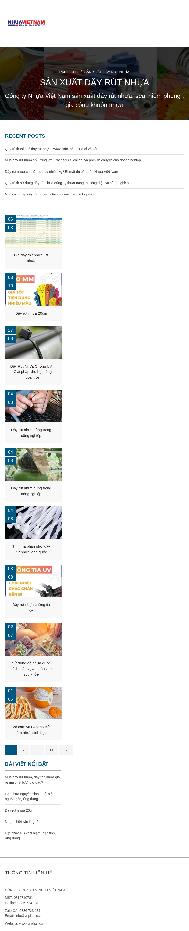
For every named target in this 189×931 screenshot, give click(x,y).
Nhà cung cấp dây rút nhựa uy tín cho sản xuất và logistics (49, 194)
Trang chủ (68, 72)
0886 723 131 (28, 903)
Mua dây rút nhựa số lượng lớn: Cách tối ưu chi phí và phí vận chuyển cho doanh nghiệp (73, 160)
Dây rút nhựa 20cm (31, 313)
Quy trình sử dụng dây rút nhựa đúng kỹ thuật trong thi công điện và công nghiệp (67, 183)
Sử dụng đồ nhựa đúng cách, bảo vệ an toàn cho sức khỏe (31, 668)
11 (51, 750)
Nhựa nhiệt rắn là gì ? (21, 822)
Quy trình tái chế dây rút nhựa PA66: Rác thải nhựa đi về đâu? (52, 149)
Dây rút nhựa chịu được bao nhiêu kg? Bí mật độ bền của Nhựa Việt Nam (61, 172)
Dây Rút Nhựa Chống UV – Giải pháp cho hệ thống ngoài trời (31, 371)
